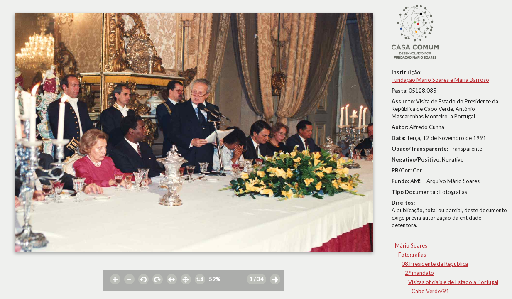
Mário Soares (411, 245)
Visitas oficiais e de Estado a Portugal (453, 282)
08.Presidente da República (435, 263)
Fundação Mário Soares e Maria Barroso (440, 79)
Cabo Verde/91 (430, 291)
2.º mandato (419, 273)
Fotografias (412, 254)
